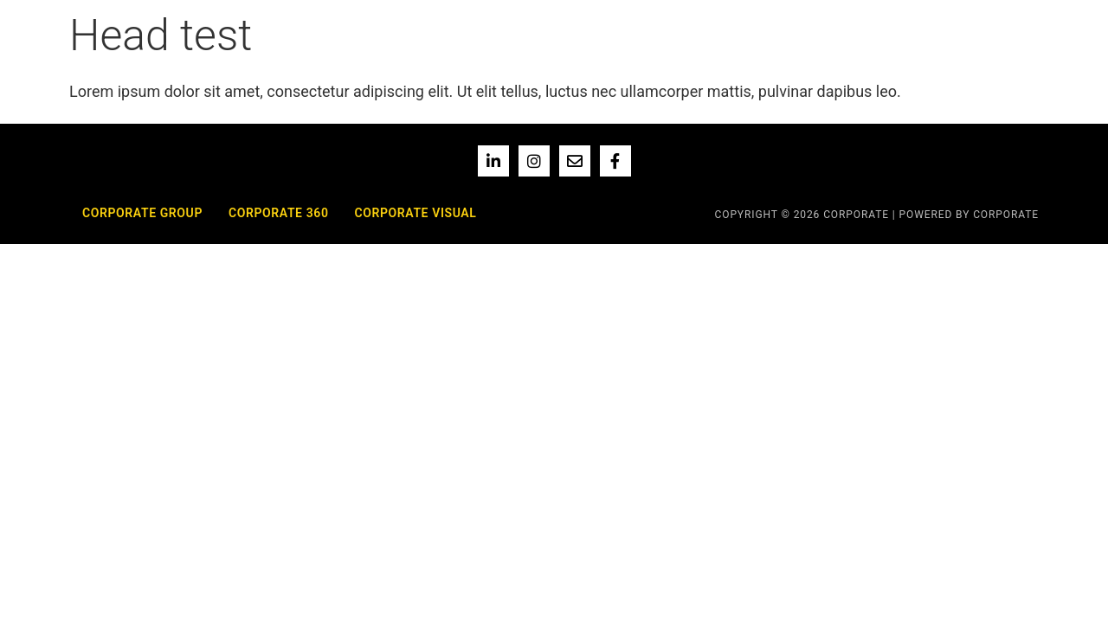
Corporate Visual (415, 213)
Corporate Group (142, 213)
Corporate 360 (279, 213)
